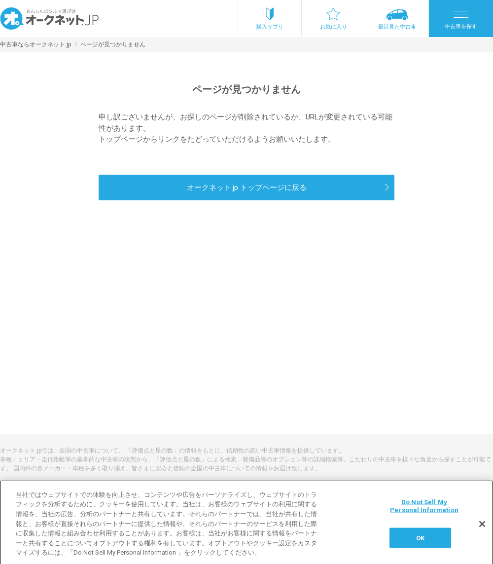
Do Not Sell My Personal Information (424, 510)
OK (420, 541)
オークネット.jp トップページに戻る (247, 187)
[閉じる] (482, 528)
